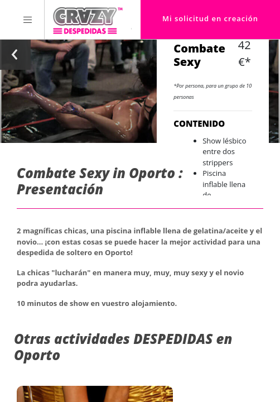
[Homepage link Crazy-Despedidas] (88, 19)
